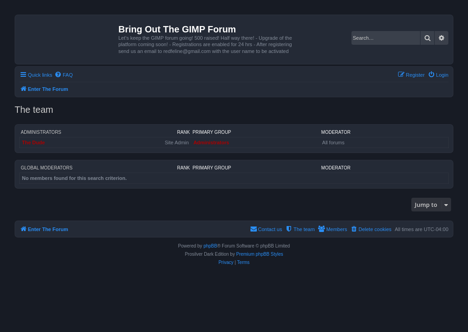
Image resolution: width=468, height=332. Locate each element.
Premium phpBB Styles (259, 254)
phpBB (210, 245)
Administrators (41, 132)
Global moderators (47, 167)
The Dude (33, 142)
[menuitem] (63, 74)
